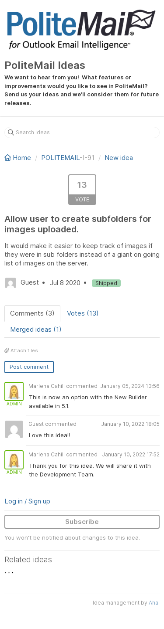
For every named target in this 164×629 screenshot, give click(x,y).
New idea (119, 157)
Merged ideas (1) (36, 329)
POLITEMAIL (60, 157)
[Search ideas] (82, 132)
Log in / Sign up (27, 501)
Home (18, 157)
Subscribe (82, 521)
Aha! (154, 602)
